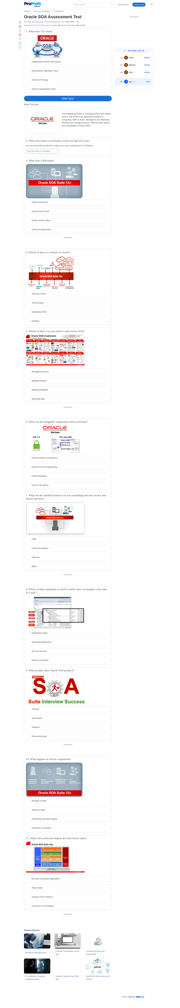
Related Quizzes (32, 930)
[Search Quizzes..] (93, 4)
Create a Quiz (139, 5)
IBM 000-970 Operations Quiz (35, 953)
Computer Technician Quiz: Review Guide (95, 952)
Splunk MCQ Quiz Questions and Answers (98, 977)
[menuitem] (123, 5)
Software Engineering (53, 22)
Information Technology (35, 22)
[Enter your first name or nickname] (42, 151)
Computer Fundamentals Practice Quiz (68, 952)
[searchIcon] (112, 5)
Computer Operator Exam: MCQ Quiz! (67, 977)
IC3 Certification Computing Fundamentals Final (35, 977)
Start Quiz (68, 98)
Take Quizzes (123, 5)
